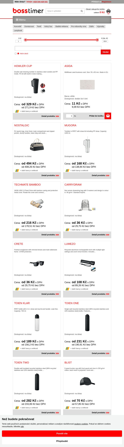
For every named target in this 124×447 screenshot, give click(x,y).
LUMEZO (69, 243)
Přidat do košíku (100, 116)
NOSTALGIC (21, 125)
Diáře (91, 26)
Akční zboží (24, 54)
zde (22, 426)
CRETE (18, 243)
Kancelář (17, 26)
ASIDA (68, 66)
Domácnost (29, 26)
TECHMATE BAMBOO (27, 184)
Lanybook (18, 30)
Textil (39, 26)
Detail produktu (51, 116)
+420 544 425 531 (40, 2)
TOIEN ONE (71, 303)
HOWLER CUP (23, 66)
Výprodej (100, 26)
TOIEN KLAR (22, 303)
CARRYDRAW (73, 184)
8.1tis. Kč (104, 38)
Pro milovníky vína (78, 26)
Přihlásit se (96, 2)
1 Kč (19, 38)
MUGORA (70, 125)
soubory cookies (81, 424)
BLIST (68, 362)
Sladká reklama (61, 26)
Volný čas (48, 26)
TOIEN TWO (21, 362)
